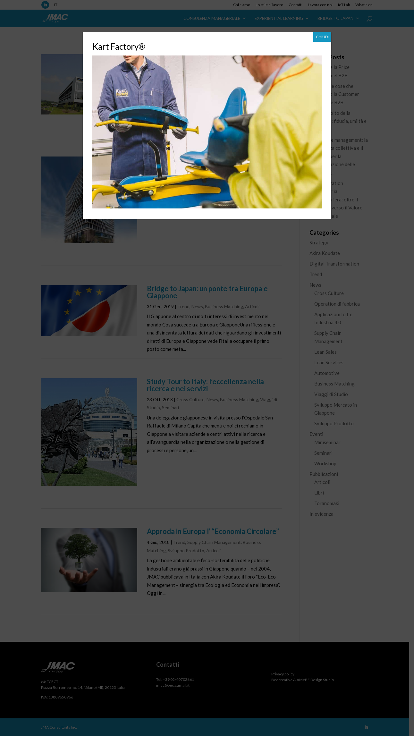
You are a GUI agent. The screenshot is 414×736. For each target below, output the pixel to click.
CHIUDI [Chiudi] (322, 36)
